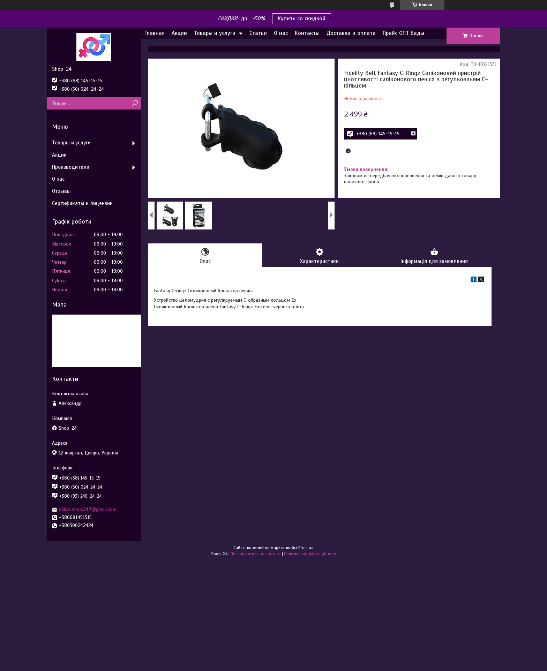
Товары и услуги (214, 33)
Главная (154, 33)
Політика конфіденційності (310, 553)
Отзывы (61, 191)
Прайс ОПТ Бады (403, 33)
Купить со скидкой (301, 18)
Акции (179, 33)
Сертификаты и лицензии (82, 203)
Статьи (258, 33)
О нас (281, 33)
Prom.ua (306, 547)
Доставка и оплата (351, 33)
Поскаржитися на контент (256, 553)
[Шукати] (135, 103)
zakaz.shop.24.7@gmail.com (88, 509)
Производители (70, 167)
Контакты (307, 33)
